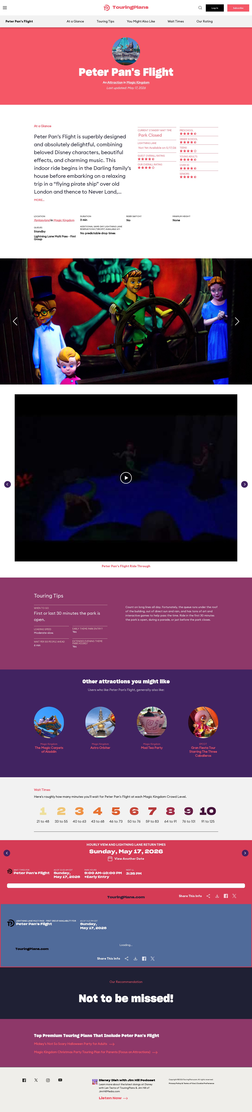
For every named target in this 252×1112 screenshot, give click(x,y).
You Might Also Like (141, 21)
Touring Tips (105, 21)
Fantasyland (42, 220)
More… (39, 200)
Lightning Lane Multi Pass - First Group (55, 238)
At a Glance (75, 21)
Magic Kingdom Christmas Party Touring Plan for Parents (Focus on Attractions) (96, 1052)
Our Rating (205, 21)
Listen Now (114, 1098)
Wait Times (176, 21)
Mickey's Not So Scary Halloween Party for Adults (74, 1044)
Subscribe (238, 8)
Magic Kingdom (138, 82)
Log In (215, 8)
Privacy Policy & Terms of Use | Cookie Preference (191, 1083)
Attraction (115, 82)
